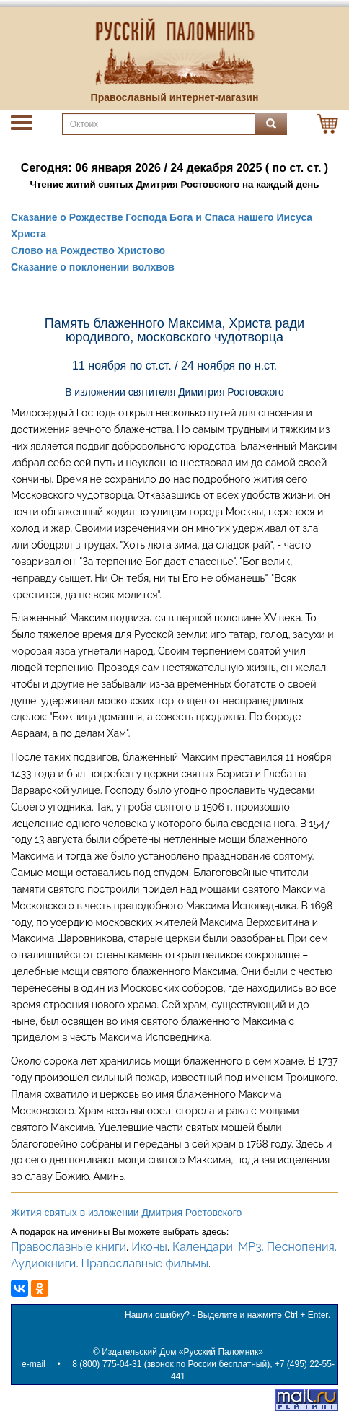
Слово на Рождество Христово (88, 250)
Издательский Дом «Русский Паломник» (182, 1352)
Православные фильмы (144, 1263)
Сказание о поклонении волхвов (92, 267)
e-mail (33, 1364)
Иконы (149, 1247)
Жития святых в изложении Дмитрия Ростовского (126, 1212)
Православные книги (68, 1247)
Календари (202, 1247)
